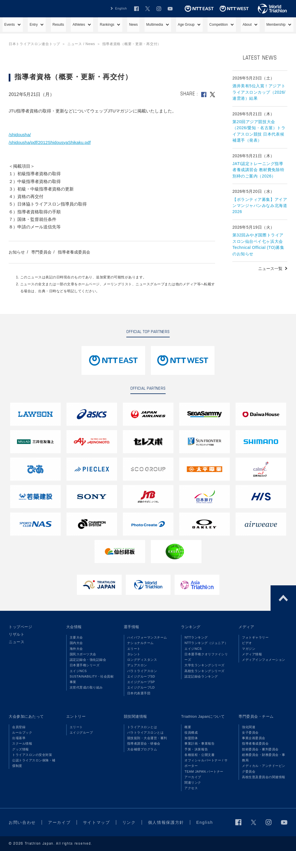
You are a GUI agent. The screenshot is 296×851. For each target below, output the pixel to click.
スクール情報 (22, 743)
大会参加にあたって (26, 716)
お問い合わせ (22, 822)
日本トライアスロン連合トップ (34, 44)
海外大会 (76, 648)
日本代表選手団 (139, 693)
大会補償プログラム (142, 749)
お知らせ (17, 252)
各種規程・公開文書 (199, 754)
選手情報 (131, 627)
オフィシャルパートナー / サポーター (205, 762)
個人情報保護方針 (166, 822)
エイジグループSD (141, 676)
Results (58, 25)
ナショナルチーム (140, 643)
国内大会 (76, 643)
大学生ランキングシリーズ (204, 665)
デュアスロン (137, 665)
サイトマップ (96, 822)
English (121, 8)
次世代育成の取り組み (86, 687)
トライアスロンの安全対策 (32, 754)
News (133, 25)
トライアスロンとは (142, 727)
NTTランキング (196, 637)
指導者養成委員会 (74, 252)
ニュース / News (81, 44)
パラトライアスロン (142, 671)
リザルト (16, 634)
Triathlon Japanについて (203, 716)
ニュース (16, 642)
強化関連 (248, 727)
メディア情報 (252, 654)
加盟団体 (191, 738)
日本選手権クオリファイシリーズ (206, 656)
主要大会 (76, 637)
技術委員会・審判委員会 (260, 749)
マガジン (248, 648)
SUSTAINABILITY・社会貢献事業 (92, 679)
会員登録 (18, 727)
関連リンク (192, 782)
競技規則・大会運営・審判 (147, 738)
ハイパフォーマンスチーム (147, 637)
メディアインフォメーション (263, 659)
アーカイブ (192, 777)
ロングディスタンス (142, 659)
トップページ (20, 627)
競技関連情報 (135, 716)
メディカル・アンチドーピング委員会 (263, 768)
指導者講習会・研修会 (143, 743)
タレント (133, 654)
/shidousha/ (20, 134)
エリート (133, 648)
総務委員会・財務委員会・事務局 (263, 757)
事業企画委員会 (253, 738)
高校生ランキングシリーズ (204, 671)
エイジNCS (78, 671)
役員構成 (191, 732)
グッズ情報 (20, 749)
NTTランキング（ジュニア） (206, 643)
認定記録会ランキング (201, 676)
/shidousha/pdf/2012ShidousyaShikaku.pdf (50, 142)
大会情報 (74, 627)
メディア (246, 627)
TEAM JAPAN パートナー (203, 771)
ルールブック (22, 732)
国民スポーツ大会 (83, 654)
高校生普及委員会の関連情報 (263, 777)
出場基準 (18, 738)
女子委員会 (250, 732)
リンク (129, 822)
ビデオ (247, 643)
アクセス (191, 788)
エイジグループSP (141, 682)
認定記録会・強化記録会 (88, 659)
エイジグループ (81, 732)
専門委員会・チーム (256, 716)
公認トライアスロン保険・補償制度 (34, 762)
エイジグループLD (141, 687)
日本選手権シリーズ (85, 665)
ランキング (191, 627)
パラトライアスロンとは (145, 732)
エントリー (76, 716)
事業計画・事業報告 (199, 743)
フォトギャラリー (255, 637)
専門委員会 (41, 252)
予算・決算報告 (196, 749)
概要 (187, 727)
